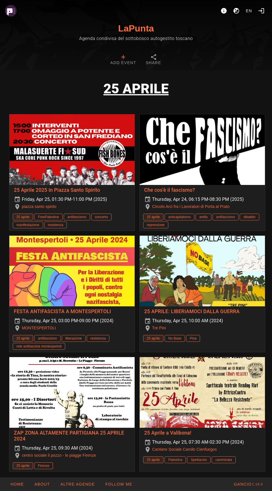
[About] (224, 11)
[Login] (261, 11)
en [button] (249, 11)
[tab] (123, 60)
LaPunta (136, 28)
